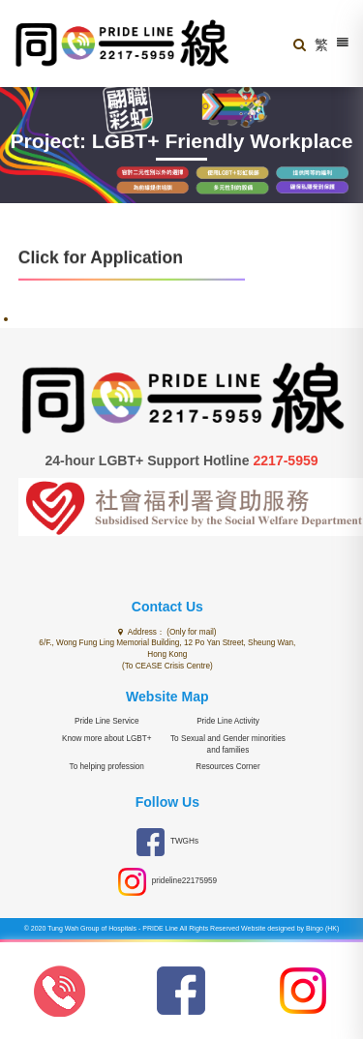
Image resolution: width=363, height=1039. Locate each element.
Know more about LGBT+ (107, 738)
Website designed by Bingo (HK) (290, 928)
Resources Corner (227, 766)
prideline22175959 (168, 882)
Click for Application (100, 257)
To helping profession (107, 766)
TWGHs (167, 842)
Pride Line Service (106, 721)
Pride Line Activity (228, 721)
